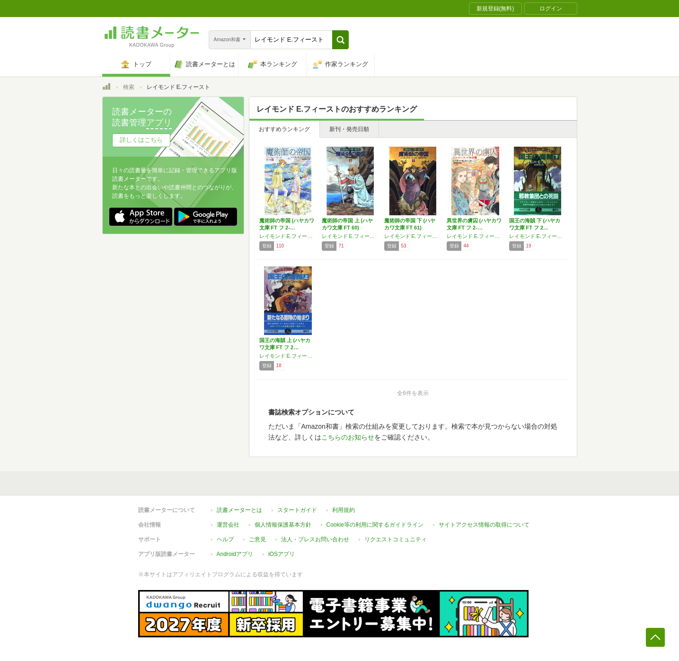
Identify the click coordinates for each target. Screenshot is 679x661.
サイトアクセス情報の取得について (484, 525)
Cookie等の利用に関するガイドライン (374, 525)
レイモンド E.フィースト (288, 236)
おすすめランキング (284, 129)
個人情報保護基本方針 (283, 525)
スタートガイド (297, 510)
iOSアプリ (281, 554)
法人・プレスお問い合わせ (315, 539)
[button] (340, 39)
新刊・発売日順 (349, 129)
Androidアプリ (235, 554)
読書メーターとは (239, 510)
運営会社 (228, 525)
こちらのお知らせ (347, 437)
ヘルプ (225, 539)
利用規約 (343, 510)
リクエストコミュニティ (395, 539)
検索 (128, 87)
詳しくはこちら (141, 139)
